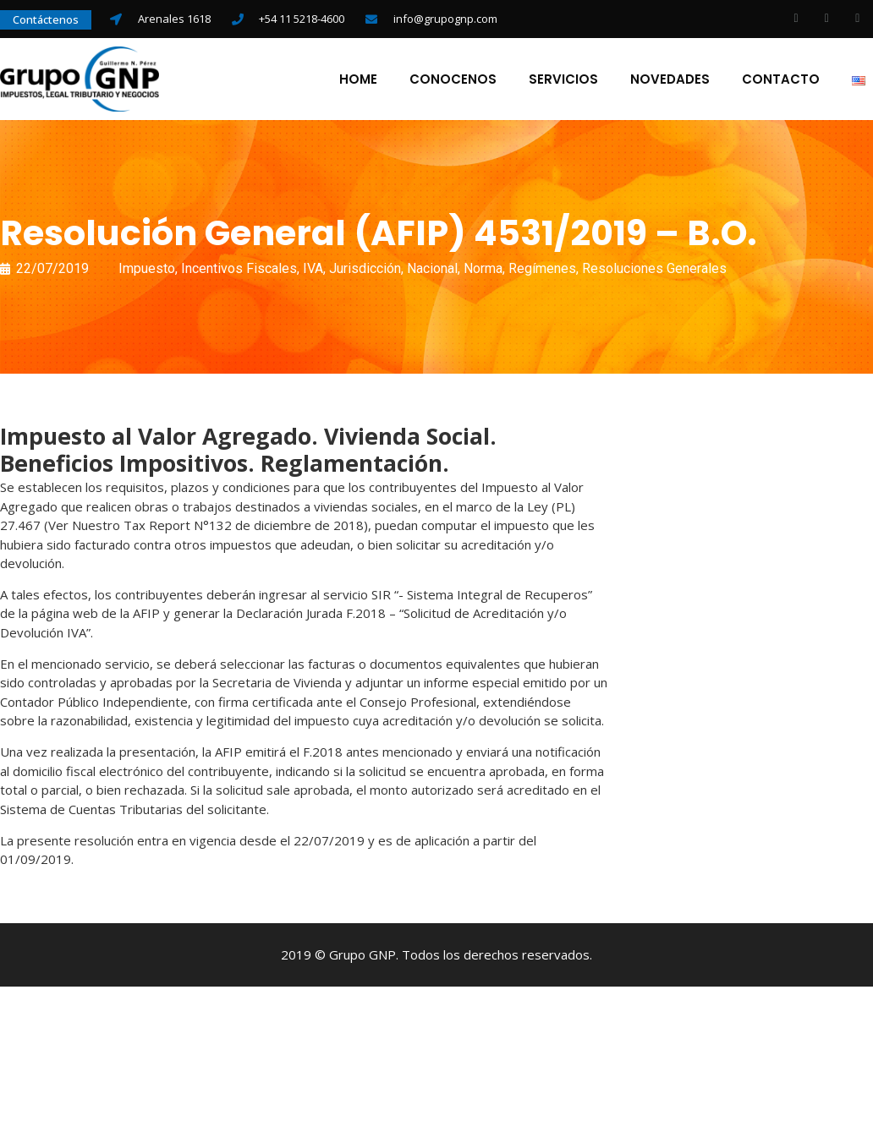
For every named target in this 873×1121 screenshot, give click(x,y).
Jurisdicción (365, 270)
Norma (483, 270)
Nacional (432, 270)
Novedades (670, 80)
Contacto (781, 80)
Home (358, 80)
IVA (313, 270)
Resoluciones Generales (654, 270)
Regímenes (542, 270)
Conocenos (453, 80)
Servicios (563, 80)
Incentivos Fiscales (239, 270)
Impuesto (146, 270)
